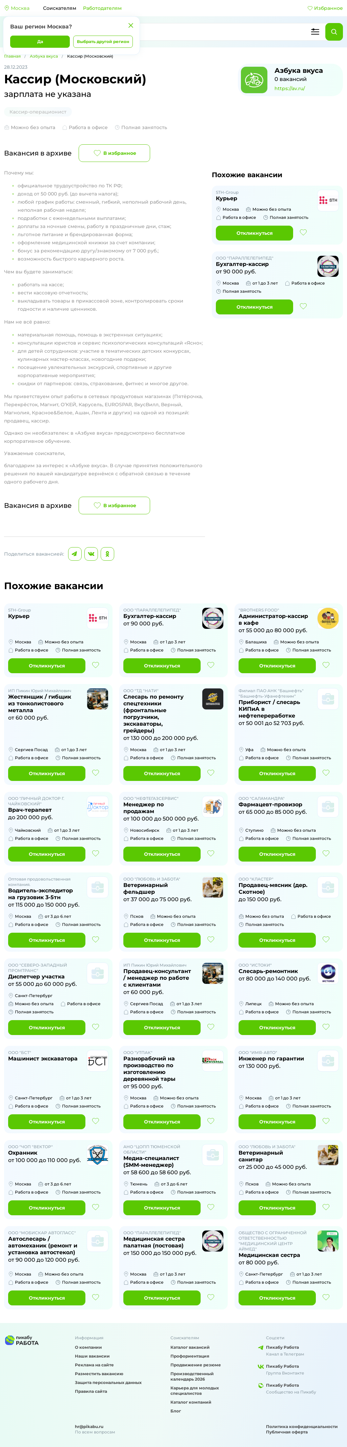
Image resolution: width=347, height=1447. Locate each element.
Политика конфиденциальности (302, 1426)
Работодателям (102, 8)
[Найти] (334, 32)
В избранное (114, 153)
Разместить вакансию (99, 1373)
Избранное (325, 8)
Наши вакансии (92, 1356)
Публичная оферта (287, 1431)
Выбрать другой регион (103, 41)
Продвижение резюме (195, 1364)
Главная (12, 56)
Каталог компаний (190, 1402)
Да (40, 41)
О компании (88, 1347)
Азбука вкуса (44, 56)
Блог (175, 1410)
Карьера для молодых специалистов (194, 1390)
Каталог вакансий (190, 1347)
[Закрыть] (131, 25)
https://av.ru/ (289, 88)
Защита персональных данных (108, 1382)
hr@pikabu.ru (89, 1426)
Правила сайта (91, 1391)
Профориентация (189, 1356)
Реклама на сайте (94, 1364)
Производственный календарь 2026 (192, 1376)
